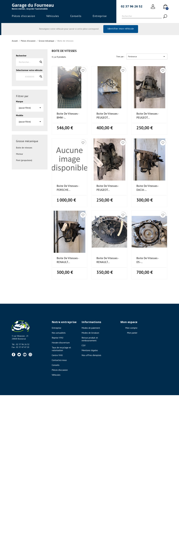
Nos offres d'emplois (91, 355)
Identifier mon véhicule (120, 29)
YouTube (24, 355)
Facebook (13, 355)
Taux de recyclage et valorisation (61, 349)
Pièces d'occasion (23, 16)
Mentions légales (90, 351)
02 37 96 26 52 (131, 6)
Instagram (30, 355)
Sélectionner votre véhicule (29, 71)
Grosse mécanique (27, 142)
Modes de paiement (91, 328)
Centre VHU (57, 355)
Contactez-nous (59, 360)
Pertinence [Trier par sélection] (147, 57)
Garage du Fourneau (33, 5)
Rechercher (21, 56)
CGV (84, 346)
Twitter (19, 355)
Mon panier (132, 333)
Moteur (19, 154)
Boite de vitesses (24, 148)
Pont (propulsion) (24, 160)
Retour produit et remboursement (90, 340)
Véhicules (52, 16)
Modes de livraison (90, 333)
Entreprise (100, 16)
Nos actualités (59, 333)
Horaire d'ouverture (61, 343)
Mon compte (131, 328)
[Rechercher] (142, 16)
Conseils (75, 16)
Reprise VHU (57, 338)
